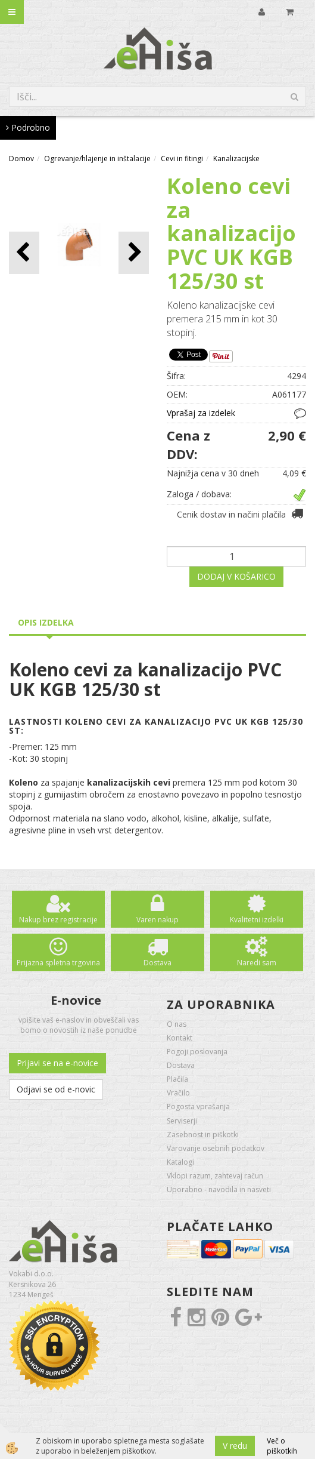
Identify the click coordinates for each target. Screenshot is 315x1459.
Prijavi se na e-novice (57, 1063)
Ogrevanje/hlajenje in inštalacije (97, 158)
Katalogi (180, 1162)
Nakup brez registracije (58, 920)
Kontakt (179, 1038)
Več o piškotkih (282, 1446)
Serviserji (182, 1121)
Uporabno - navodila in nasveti (219, 1189)
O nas (176, 1024)
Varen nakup (157, 920)
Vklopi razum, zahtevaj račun (215, 1176)
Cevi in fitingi (182, 158)
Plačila (177, 1079)
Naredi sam (256, 963)
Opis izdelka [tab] (46, 622)
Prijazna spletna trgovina (58, 963)
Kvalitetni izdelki (256, 920)
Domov (21, 158)
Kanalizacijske (236, 158)
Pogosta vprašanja (198, 1106)
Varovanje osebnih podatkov (215, 1148)
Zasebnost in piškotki (203, 1134)
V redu (235, 1445)
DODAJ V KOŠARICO (236, 576)
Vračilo (178, 1093)
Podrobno (28, 127)
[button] (133, 253)
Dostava (157, 963)
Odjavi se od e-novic (56, 1089)
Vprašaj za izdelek (201, 412)
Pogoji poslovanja (197, 1051)
